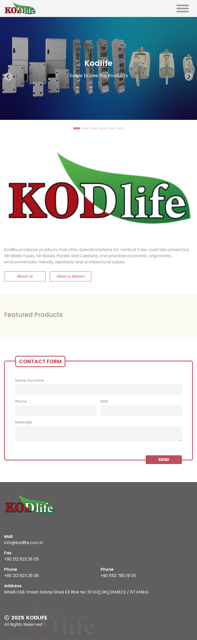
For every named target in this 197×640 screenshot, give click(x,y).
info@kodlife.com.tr (23, 543)
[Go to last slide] (8, 77)
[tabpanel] (98, 68)
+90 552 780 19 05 (118, 576)
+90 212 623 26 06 (21, 576)
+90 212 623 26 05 (21, 559)
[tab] (76, 128)
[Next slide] (189, 77)
